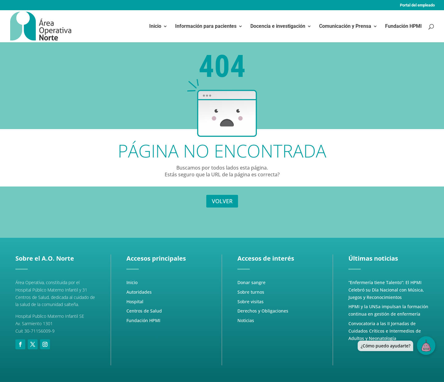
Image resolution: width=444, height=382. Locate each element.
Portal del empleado (417, 5)
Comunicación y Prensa (345, 26)
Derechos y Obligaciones (262, 311)
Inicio (155, 26)
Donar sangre (251, 282)
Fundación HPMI (403, 26)
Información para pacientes (205, 26)
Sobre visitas (250, 301)
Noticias (245, 320)
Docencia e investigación (277, 26)
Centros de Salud (144, 311)
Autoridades (139, 292)
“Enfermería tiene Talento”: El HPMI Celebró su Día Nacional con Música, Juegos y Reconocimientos (386, 289)
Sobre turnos (250, 292)
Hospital (134, 301)
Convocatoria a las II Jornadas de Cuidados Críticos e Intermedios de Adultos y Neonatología (384, 331)
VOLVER (222, 201)
